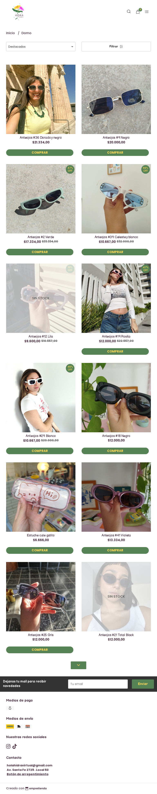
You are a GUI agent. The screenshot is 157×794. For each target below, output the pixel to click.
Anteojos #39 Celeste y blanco (116, 237)
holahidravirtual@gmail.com (29, 765)
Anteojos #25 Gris (41, 635)
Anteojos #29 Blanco (41, 436)
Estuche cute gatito (40, 535)
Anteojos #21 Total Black (116, 635)
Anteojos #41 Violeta (116, 535)
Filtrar (116, 46)
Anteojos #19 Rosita (116, 337)
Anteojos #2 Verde (41, 237)
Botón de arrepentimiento (27, 774)
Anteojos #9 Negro (116, 138)
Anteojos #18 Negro (116, 436)
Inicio (11, 33)
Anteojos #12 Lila (41, 337)
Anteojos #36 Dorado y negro (41, 138)
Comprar (40, 152)
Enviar (143, 684)
